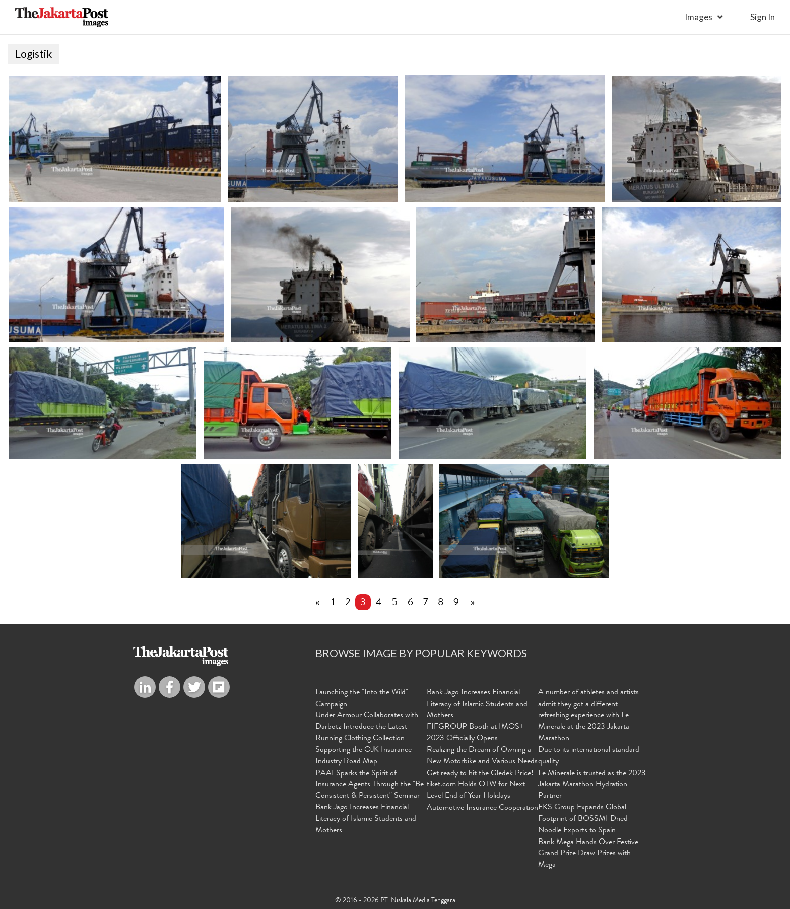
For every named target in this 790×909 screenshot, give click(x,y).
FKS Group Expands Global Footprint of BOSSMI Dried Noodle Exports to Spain (583, 819)
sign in (762, 17)
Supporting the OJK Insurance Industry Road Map (363, 756)
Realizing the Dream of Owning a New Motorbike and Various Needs (482, 756)
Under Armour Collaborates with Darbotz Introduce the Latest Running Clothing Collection (366, 727)
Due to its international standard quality (588, 756)
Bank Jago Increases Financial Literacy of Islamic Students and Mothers (365, 819)
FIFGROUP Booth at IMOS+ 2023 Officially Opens (475, 733)
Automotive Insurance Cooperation (482, 808)
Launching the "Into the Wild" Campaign (361, 699)
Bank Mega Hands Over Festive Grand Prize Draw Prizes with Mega (588, 854)
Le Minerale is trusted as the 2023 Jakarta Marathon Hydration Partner (592, 785)
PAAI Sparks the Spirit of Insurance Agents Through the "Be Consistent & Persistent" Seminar (369, 785)
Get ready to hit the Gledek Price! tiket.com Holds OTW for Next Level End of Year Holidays (480, 785)
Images (698, 17)
